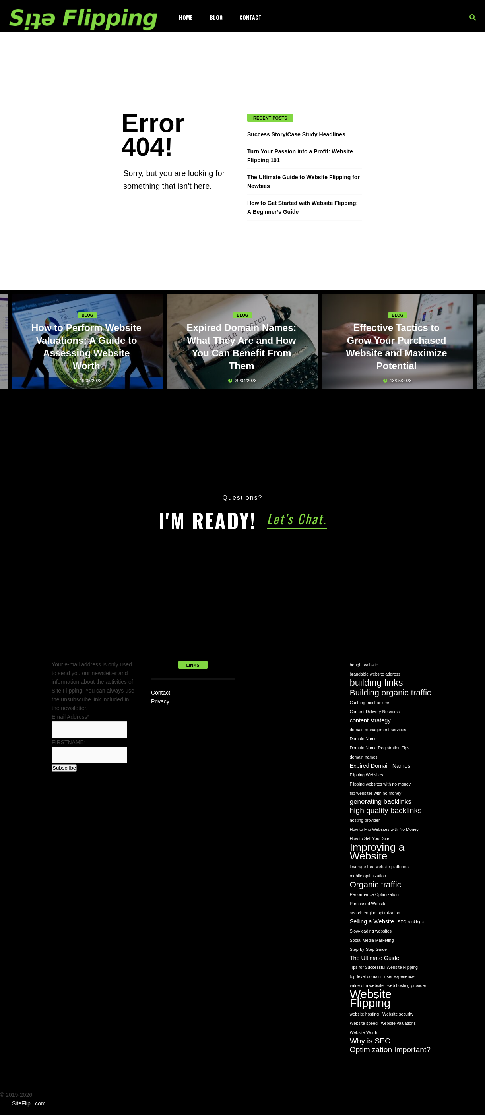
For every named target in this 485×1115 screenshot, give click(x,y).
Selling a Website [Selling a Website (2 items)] (372, 921)
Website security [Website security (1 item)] (397, 1014)
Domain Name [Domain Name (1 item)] (363, 738)
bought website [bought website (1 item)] (364, 664)
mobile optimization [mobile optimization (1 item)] (368, 875)
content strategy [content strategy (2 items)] (370, 720)
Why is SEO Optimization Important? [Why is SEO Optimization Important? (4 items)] (390, 1045)
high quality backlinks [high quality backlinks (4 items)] (386, 810)
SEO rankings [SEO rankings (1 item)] (411, 921)
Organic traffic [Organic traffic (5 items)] (375, 884)
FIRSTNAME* (69, 742)
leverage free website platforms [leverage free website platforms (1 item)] (379, 866)
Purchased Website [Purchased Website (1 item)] (368, 903)
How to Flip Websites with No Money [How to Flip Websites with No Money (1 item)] (384, 829)
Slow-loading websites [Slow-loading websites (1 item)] (371, 931)
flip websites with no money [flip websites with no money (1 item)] (376, 793)
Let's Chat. (297, 518)
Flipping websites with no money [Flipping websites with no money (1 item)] (380, 784)
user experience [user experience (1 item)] (399, 976)
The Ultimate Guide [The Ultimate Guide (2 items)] (375, 958)
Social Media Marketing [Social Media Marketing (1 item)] (372, 940)
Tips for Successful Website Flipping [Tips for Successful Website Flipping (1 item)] (384, 967)
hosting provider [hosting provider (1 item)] (365, 820)
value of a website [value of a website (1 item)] (367, 985)
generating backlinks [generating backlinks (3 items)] (380, 801)
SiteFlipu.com (29, 1103)
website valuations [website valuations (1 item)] (398, 1023)
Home (186, 17)
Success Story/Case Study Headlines (296, 134)
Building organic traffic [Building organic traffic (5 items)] (390, 692)
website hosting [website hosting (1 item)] (364, 1014)
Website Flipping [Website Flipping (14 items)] (371, 998)
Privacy (160, 701)
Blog (216, 17)
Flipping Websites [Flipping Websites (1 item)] (366, 774)
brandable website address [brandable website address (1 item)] (375, 674)
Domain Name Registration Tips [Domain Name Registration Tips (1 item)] (379, 747)
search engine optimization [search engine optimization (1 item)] (375, 912)
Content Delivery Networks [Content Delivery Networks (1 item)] (375, 711)
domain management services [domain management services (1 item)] (378, 729)
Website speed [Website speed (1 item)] (364, 1023)
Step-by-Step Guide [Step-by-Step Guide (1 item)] (368, 949)
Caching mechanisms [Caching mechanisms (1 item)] (370, 702)
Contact (250, 17)
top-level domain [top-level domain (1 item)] (365, 976)
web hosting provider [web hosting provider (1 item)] (406, 985)
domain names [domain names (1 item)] (364, 757)
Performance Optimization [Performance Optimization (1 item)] (374, 894)
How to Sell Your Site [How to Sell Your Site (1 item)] (370, 838)
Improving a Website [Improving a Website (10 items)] (377, 851)
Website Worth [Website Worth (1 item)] (364, 1032)
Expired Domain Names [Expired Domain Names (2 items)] (380, 766)
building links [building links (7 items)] (376, 682)
